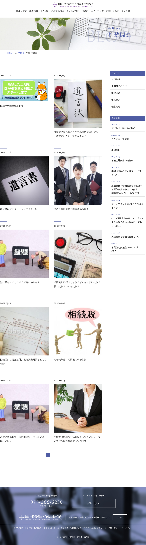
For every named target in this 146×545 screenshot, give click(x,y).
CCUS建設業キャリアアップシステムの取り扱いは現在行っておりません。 (127, 220)
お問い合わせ (112, 11)
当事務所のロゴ (119, 86)
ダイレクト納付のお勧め (127, 125)
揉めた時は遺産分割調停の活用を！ (72, 218)
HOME (10, 52)
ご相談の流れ (57, 11)
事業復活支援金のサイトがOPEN (127, 247)
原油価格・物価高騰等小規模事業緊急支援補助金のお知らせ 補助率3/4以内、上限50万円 (128, 187)
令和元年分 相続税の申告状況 (70, 368)
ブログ (100, 11)
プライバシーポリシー (123, 527)
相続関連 (115, 92)
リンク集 (125, 11)
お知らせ (115, 79)
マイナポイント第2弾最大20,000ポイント (127, 203)
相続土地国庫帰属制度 (11, 105)
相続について (88, 11)
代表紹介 (44, 11)
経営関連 (115, 106)
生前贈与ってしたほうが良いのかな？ (20, 291)
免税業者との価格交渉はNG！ (127, 234)
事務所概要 (21, 11)
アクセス (120, 517)
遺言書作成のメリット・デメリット (18, 218)
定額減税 (127, 147)
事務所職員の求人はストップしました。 (127, 170)
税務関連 (115, 99)
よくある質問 (73, 11)
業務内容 (33, 11)
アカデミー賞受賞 (127, 136)
